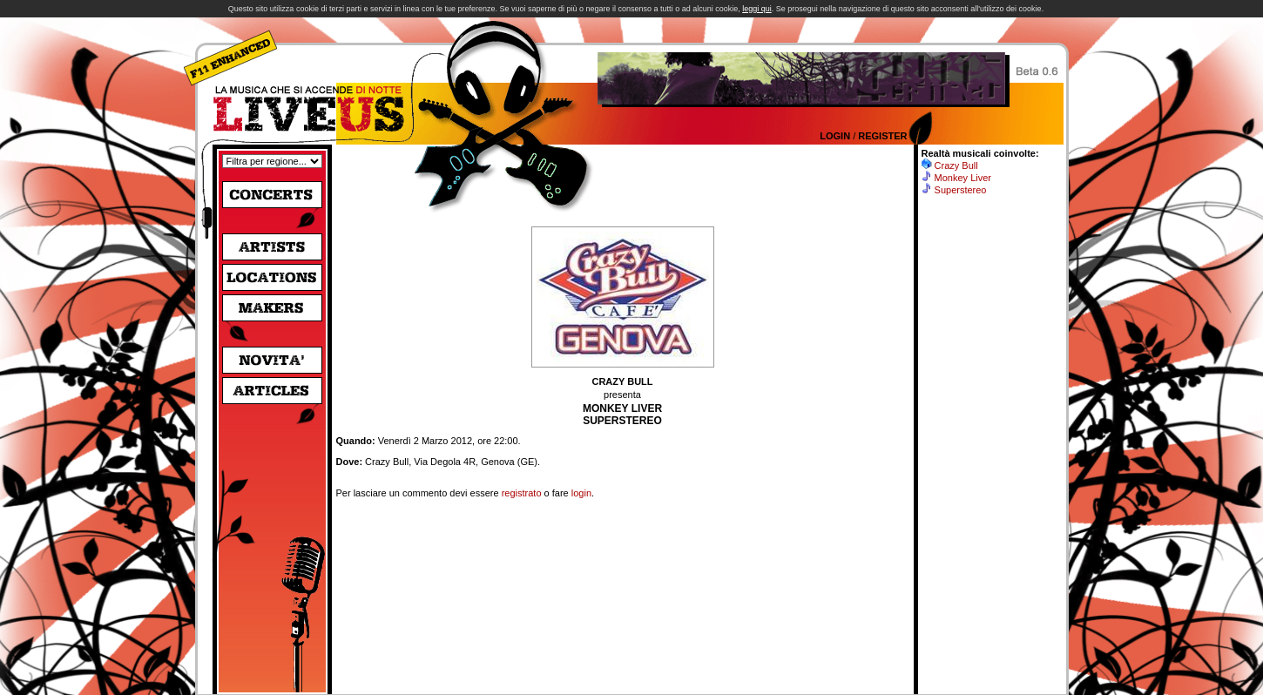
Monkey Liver (963, 177)
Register (882, 136)
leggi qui (757, 8)
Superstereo (961, 190)
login (581, 493)
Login (835, 136)
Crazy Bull (956, 165)
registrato (522, 493)
